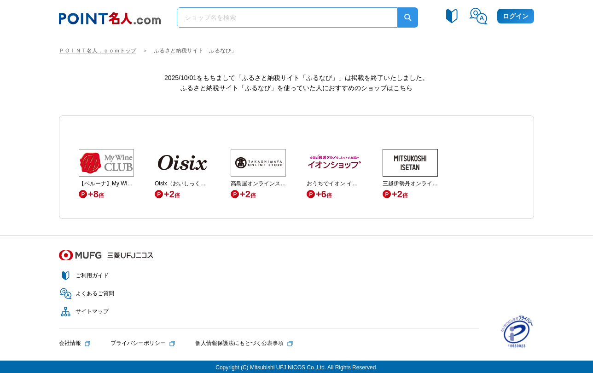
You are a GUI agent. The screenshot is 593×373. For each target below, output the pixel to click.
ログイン (516, 16)
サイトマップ (92, 311)
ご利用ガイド (92, 275)
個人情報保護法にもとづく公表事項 (239, 343)
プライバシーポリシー (138, 343)
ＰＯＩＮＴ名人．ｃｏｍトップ (97, 50)
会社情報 (70, 343)
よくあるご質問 (95, 293)
